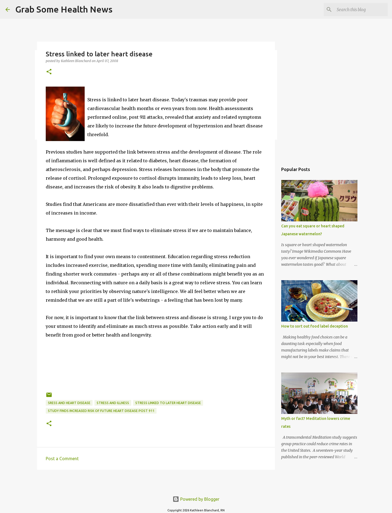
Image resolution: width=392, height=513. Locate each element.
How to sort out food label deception (314, 326)
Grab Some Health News (63, 9)
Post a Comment (62, 458)
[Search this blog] (359, 9)
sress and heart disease (69, 403)
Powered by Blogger (196, 499)
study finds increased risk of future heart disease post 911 (101, 411)
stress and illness (113, 403)
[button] (49, 72)
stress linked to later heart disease (168, 403)
